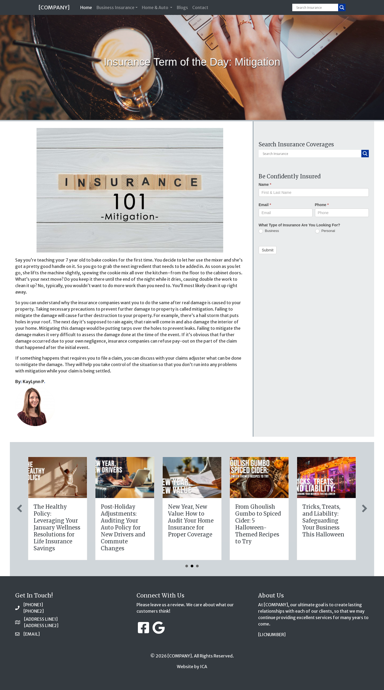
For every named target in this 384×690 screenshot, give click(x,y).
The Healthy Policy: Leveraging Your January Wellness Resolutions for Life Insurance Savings (191, 527)
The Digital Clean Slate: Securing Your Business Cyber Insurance (124, 517)
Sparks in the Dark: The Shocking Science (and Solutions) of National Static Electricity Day (57, 524)
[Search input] (316, 7)
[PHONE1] (33, 604)
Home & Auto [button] (155, 7)
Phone (322, 205)
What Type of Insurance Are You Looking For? (299, 225)
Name (265, 184)
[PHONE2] (33, 611)
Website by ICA (192, 666)
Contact (200, 7)
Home (87, 7)
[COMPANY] (54, 7)
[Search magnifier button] (342, 7)
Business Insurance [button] (115, 7)
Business (269, 231)
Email (265, 205)
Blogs (182, 7)
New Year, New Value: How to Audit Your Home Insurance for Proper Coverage (325, 520)
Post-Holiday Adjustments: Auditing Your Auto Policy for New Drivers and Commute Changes (257, 527)
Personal (325, 231)
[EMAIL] (31, 634)
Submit (268, 250)
